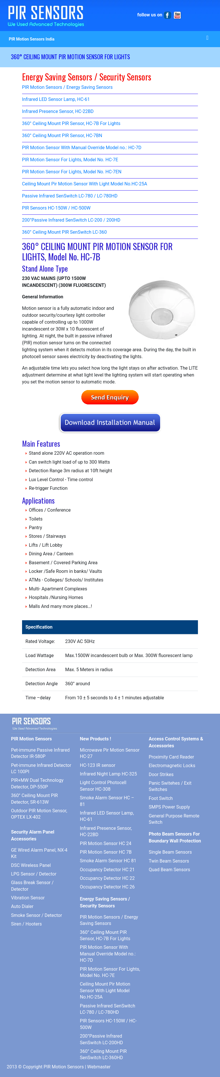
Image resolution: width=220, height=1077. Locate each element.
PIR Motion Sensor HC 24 (105, 843)
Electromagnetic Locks (172, 765)
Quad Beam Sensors (169, 869)
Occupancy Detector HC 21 (107, 869)
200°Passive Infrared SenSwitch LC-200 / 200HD (71, 220)
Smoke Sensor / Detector (36, 915)
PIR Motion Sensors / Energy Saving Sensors (67, 87)
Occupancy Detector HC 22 (107, 878)
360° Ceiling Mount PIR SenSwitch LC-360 (64, 232)
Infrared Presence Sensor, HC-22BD (58, 111)
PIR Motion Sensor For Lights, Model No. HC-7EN (71, 172)
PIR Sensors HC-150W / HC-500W (56, 208)
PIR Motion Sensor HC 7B (106, 852)
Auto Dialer (22, 906)
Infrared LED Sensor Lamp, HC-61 (56, 99)
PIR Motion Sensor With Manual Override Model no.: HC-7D (82, 147)
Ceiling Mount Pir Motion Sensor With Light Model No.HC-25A (84, 184)
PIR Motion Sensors (64, 1067)
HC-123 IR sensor (97, 765)
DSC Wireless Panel (31, 865)
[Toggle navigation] (207, 39)
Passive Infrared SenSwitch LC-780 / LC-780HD (69, 196)
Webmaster (99, 1067)
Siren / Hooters (26, 924)
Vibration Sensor (28, 898)
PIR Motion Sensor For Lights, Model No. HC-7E (70, 160)
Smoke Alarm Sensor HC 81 (108, 860)
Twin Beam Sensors (169, 861)
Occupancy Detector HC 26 (107, 887)
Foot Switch (161, 798)
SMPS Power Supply (169, 807)
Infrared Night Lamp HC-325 (108, 774)
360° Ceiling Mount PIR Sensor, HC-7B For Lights (71, 123)
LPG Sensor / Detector (33, 874)
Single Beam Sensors (170, 852)
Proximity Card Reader (171, 757)
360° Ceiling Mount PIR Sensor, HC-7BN (62, 135)
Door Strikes (161, 774)
